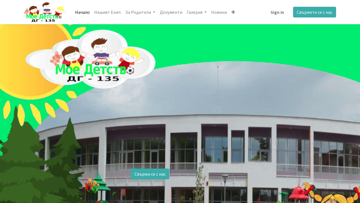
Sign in (277, 12)
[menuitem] (82, 12)
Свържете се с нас (314, 12)
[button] (233, 12)
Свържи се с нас (150, 174)
